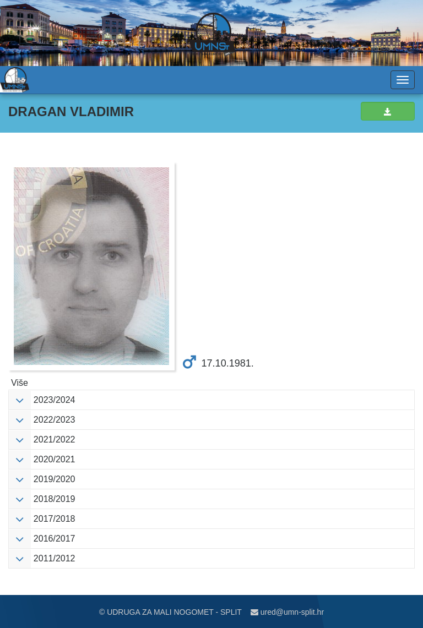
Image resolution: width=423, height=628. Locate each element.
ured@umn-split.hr (287, 612)
